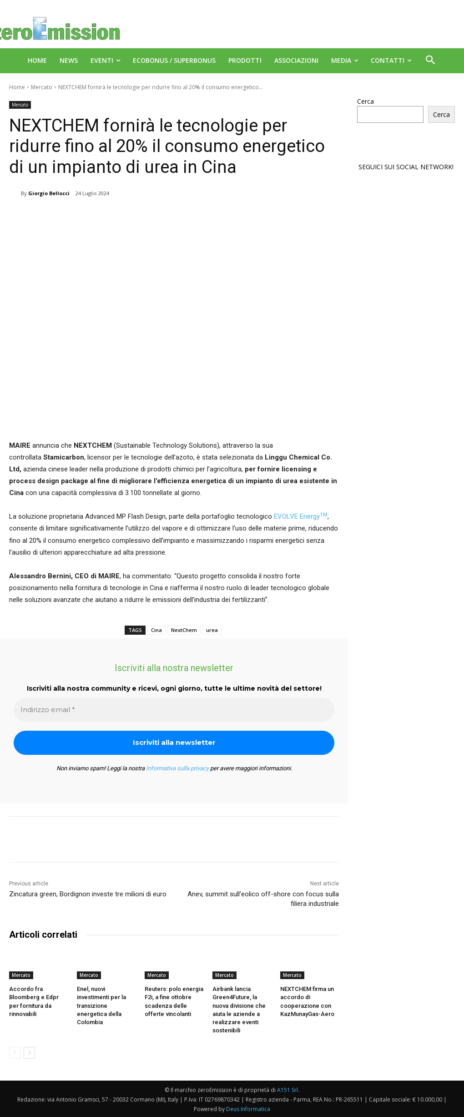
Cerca (365, 101)
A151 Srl (287, 1089)
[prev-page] (14, 1052)
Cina (156, 630)
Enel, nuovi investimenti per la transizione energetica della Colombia (101, 1006)
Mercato (41, 87)
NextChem (184, 630)
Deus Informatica (248, 1108)
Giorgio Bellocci (49, 193)
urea (212, 630)
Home (17, 87)
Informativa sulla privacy (177, 768)
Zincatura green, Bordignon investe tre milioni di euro (87, 894)
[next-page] (29, 1052)
